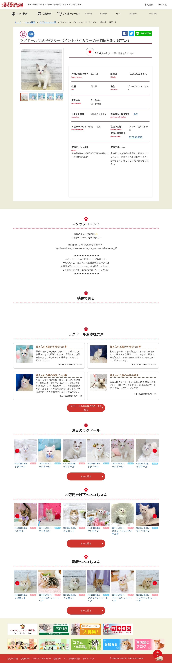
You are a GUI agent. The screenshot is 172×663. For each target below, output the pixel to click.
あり (136, 114)
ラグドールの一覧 (47, 22)
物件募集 (162, 4)
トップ (18, 22)
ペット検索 (30, 22)
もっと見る (86, 476)
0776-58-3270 (135, 137)
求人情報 (148, 4)
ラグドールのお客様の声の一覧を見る (86, 408)
